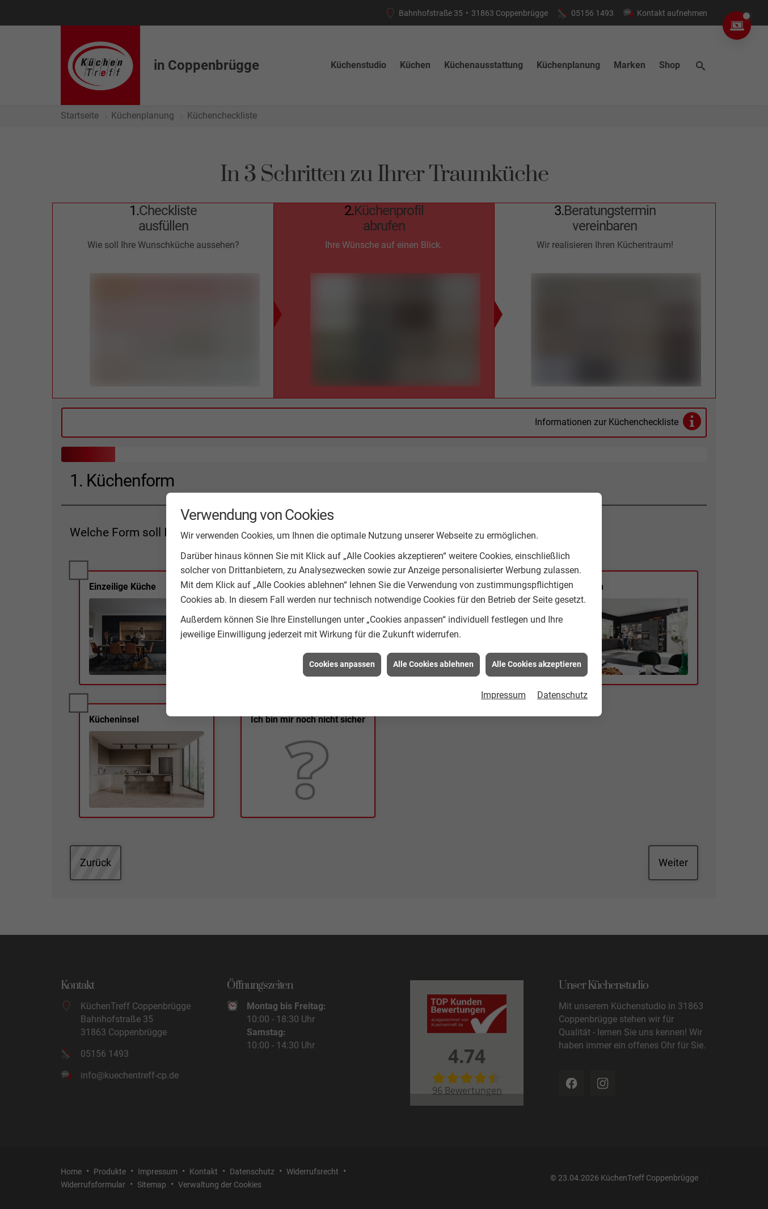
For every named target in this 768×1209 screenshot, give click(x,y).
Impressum (503, 673)
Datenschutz (562, 673)
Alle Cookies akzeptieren (536, 642)
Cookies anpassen (342, 642)
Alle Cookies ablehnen (433, 642)
